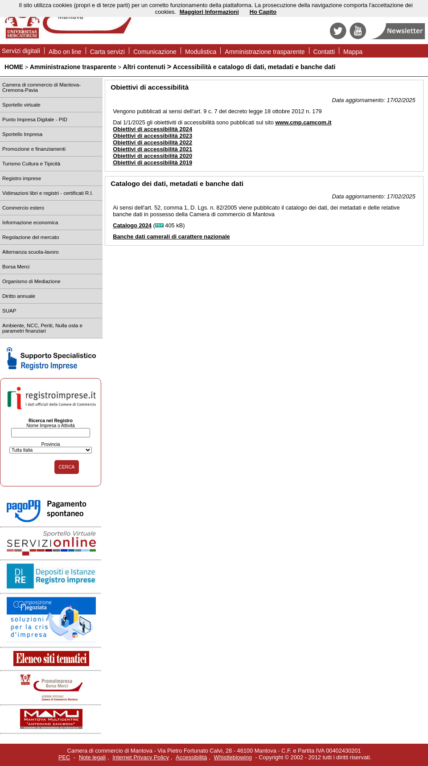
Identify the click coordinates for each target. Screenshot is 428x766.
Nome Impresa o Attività (50, 425)
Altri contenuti (144, 66)
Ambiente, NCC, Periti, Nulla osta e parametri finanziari (42, 328)
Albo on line (65, 51)
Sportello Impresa (22, 134)
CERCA (67, 467)
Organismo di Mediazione (31, 281)
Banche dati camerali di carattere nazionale (171, 236)
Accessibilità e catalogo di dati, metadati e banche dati (254, 66)
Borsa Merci (15, 266)
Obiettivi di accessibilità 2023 (152, 135)
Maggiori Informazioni (209, 11)
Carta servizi (107, 51)
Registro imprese (21, 178)
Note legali (92, 757)
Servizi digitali (21, 50)
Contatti (324, 51)
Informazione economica (30, 222)
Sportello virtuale (21, 104)
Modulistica (200, 51)
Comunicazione (155, 51)
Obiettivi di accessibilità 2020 (152, 155)
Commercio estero (23, 207)
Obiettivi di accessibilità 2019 (152, 162)
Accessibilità (191, 757)
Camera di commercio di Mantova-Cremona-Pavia (41, 87)
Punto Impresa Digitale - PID (34, 119)
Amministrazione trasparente (265, 51)
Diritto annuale (18, 296)
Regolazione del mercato (30, 237)
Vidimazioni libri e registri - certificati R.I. (47, 193)
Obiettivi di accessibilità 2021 (152, 149)
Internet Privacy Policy (140, 757)
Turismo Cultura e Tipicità (31, 163)
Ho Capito (263, 11)
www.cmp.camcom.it (303, 122)
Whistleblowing (233, 757)
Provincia (50, 444)
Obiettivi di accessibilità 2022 (152, 142)
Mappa (352, 51)
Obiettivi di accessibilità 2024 (152, 129)
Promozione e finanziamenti (34, 149)
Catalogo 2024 (132, 225)
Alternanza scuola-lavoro (30, 252)
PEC (64, 757)
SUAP (9, 310)
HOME (13, 66)
